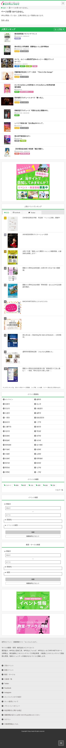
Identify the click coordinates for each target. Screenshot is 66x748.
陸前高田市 (40, 418)
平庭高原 (23, 140)
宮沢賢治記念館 (25, 153)
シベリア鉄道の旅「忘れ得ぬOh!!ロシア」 (29, 123)
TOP (3, 8)
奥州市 (22, 66)
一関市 (17, 66)
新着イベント (9, 670)
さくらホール (24, 51)
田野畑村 (39, 458)
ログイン (7, 719)
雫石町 (38, 431)
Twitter (6, 683)
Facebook (7, 688)
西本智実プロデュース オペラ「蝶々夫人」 (29, 98)
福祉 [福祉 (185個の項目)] (46, 485)
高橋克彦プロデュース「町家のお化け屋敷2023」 (31, 110)
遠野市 (38, 413)
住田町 (38, 449)
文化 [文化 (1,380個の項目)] (32, 485)
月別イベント (9, 665)
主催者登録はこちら (11, 724)
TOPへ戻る (5, 20)
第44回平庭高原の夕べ (22, 136)
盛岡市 (17, 115)
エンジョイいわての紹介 (12, 697)
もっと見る (59, 29)
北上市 (17, 51)
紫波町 (7, 440)
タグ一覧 (60, 490)
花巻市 (17, 153)
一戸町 (38, 472)
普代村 (7, 463)
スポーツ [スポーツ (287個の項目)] (8, 485)
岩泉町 (7, 458)
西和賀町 (17, 38)
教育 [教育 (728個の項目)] (24, 485)
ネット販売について (11, 701)
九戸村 (38, 467)
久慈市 (17, 140)
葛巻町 (7, 436)
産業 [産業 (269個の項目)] (39, 485)
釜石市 (7, 422)
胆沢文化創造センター (27, 91)
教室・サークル (9, 674)
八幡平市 (8, 427)
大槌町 (7, 454)
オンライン (9, 399)
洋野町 (7, 472)
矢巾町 (38, 440)
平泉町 (35, 66)
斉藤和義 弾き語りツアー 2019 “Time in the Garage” (33, 72)
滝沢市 (7, 431)
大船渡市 (39, 408)
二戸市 (38, 422)
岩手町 (38, 436)
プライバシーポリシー (12, 706)
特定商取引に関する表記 (12, 710)
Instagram (7, 692)
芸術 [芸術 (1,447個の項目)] (53, 485)
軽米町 (38, 463)
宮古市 (7, 408)
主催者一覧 (8, 679)
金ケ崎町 (28, 66)
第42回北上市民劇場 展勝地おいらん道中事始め (31, 46)
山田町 (38, 454)
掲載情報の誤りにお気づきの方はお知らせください (22, 715)
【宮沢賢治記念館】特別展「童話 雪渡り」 (29, 149)
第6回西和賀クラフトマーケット (25, 34)
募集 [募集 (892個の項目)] (17, 485)
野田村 (7, 467)
